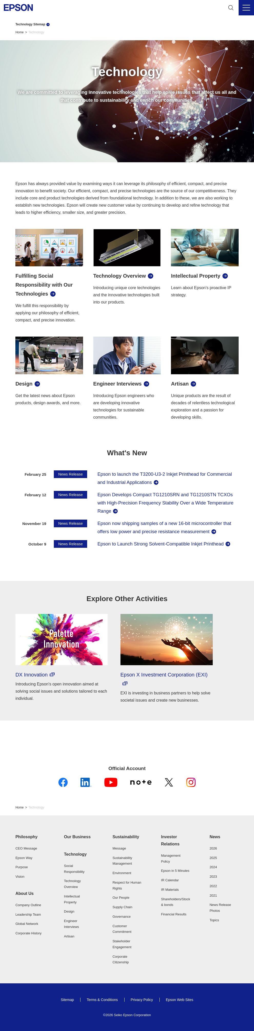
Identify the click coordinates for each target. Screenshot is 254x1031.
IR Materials (170, 890)
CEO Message (26, 848)
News (215, 837)
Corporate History (28, 933)
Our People (121, 897)
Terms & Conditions (102, 1000)
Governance (122, 916)
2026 (213, 848)
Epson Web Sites (179, 1000)
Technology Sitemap (30, 24)
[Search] (231, 7)
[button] (29, 837)
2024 (213, 867)
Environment (122, 873)
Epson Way (23, 858)
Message (119, 848)
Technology (75, 854)
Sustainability (126, 837)
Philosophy (26, 837)
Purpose (21, 867)
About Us (24, 893)
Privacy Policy (142, 1000)
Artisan (69, 936)
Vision (19, 876)
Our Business (77, 837)
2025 (213, 858)
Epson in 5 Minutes (175, 871)
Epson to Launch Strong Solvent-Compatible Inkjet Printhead (160, 544)
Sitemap (67, 1000)
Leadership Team (28, 914)
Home (19, 32)
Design (69, 911)
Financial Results (173, 914)
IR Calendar (170, 880)
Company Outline (28, 905)
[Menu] (246, 7)
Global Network (26, 924)
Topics (214, 920)
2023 (213, 876)
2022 (213, 886)
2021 (213, 895)
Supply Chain (122, 907)
